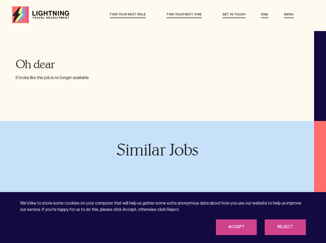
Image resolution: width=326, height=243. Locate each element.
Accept (236, 227)
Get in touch (234, 14)
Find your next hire (184, 14)
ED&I (264, 14)
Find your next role (128, 14)
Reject (285, 227)
